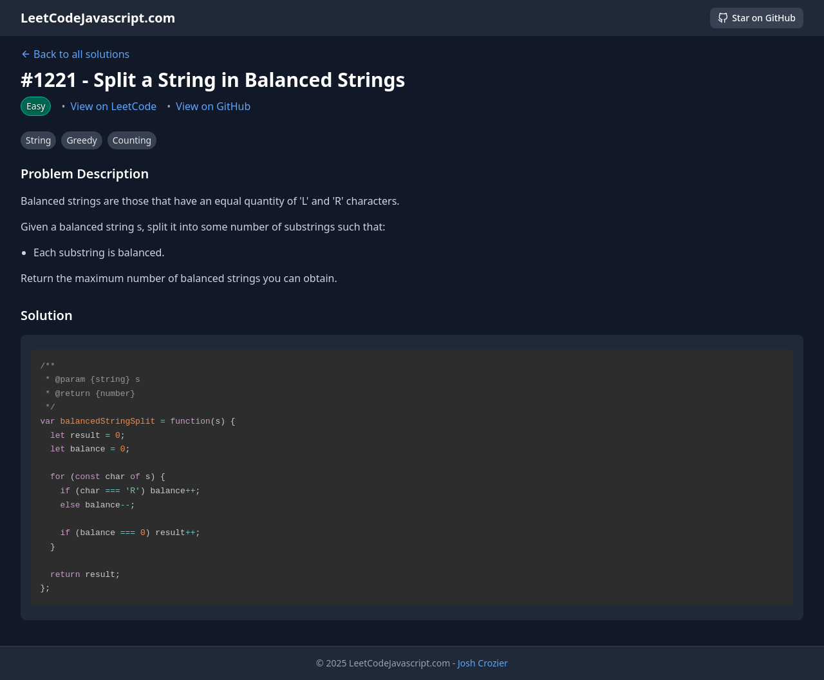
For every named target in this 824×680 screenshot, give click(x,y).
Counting (132, 140)
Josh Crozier (483, 663)
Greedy (81, 140)
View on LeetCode (114, 106)
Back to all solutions (75, 54)
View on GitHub (213, 106)
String (38, 140)
